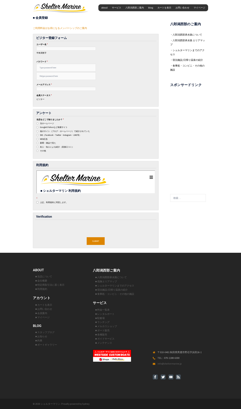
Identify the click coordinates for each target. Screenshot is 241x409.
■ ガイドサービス (105, 338)
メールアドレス (44, 84)
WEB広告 (44, 139)
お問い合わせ (182, 7)
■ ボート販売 (102, 330)
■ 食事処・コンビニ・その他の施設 (114, 293)
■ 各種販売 (101, 334)
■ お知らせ (41, 336)
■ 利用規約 (41, 288)
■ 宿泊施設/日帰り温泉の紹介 (111, 289)
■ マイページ (42, 317)
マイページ (199, 7)
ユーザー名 (42, 44)
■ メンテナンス (103, 342)
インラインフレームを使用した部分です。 (95, 181)
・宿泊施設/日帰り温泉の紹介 (186, 59)
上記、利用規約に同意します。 (54, 202)
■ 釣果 (38, 340)
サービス (116, 7)
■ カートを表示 (43, 304)
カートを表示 (164, 7)
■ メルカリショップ (106, 326)
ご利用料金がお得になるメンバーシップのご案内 (60, 28)
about (104, 7)
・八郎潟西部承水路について (186, 34)
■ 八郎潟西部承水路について (111, 277)
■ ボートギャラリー (46, 344)
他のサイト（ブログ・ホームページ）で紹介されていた (65, 131)
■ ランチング (102, 322)
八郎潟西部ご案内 (134, 7)
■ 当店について (43, 276)
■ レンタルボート (105, 313)
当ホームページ (47, 123)
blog (150, 7)
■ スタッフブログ (45, 332)
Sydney (85, 403)
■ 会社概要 (41, 280)
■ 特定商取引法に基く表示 (49, 284)
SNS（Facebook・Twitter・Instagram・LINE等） (60, 135)
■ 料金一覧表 (102, 309)
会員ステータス (44, 95)
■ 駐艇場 (100, 318)
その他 (43, 150)
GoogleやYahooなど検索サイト (54, 127)
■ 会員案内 (41, 313)
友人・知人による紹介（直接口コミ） (57, 147)
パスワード (42, 61)
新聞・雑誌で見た (48, 143)
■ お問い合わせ (43, 308)
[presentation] (95, 228)
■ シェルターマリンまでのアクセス (114, 285)
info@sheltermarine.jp (170, 363)
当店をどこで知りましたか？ (50, 119)
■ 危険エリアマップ (106, 281)
